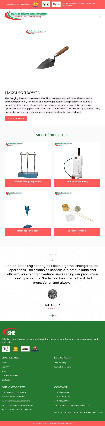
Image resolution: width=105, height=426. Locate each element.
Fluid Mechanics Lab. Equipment (16, 401)
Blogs (4, 371)
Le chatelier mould (77, 230)
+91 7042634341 (61, 392)
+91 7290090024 (62, 401)
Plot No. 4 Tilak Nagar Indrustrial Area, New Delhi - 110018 (78, 411)
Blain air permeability (77, 181)
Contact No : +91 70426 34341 (18, 4)
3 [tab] (55, 316)
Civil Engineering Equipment (14, 392)
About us (6, 367)
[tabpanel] (52, 282)
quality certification (10, 375)
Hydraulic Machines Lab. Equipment (17, 405)
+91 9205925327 (62, 396)
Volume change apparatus (27, 181)
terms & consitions (62, 367)
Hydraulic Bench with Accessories (17, 409)
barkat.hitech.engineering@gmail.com (72, 405)
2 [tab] (53, 316)
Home (4, 362)
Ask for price (16, 118)
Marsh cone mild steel (28, 230)
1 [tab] (50, 316)
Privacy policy (60, 362)
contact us (6, 380)
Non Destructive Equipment (14, 396)
